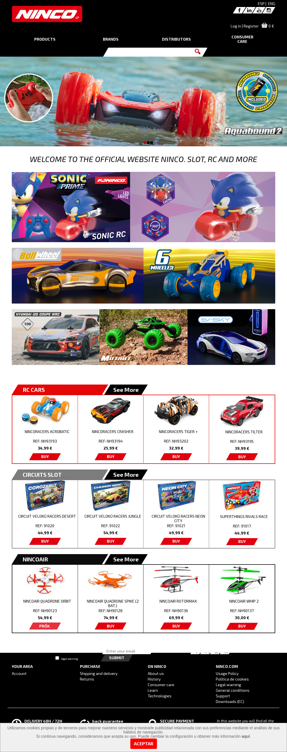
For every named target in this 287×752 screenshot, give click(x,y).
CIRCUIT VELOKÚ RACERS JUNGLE (112, 516)
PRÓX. (45, 626)
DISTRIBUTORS (176, 39)
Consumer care (161, 684)
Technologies (160, 695)
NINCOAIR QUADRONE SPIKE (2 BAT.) (113, 603)
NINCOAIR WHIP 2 (244, 601)
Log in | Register (245, 26)
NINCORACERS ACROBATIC (47, 431)
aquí (246, 736)
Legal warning (69, 658)
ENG (271, 3)
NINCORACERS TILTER (244, 431)
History (154, 679)
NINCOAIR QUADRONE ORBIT (47, 601)
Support (223, 695)
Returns (87, 679)
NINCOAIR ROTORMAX (178, 601)
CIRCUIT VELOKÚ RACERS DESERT (47, 516)
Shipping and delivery (98, 673)
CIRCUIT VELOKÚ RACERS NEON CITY (178, 518)
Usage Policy (227, 673)
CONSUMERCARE (242, 39)
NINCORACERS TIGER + (178, 431)
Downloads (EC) (230, 701)
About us (156, 673)
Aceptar (143, 743)
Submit (116, 657)
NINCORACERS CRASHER (112, 431)
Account (19, 673)
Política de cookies (232, 679)
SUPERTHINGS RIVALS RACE (244, 516)
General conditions (232, 690)
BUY (45, 456)
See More (126, 389)
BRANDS (111, 39)
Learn (153, 690)
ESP (261, 3)
